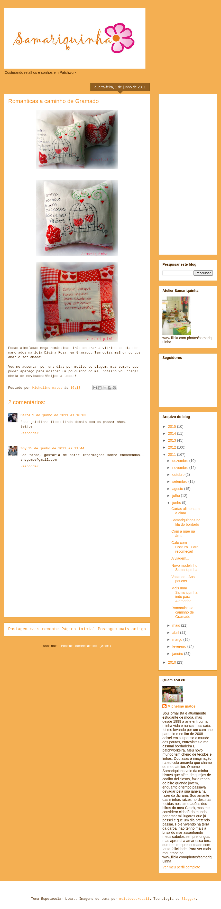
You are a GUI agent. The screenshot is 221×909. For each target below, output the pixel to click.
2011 (172, 454)
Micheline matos (182, 706)
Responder (30, 433)
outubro (178, 474)
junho (177, 502)
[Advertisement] (77, 581)
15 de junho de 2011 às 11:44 (56, 448)
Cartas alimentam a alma (185, 511)
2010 (172, 662)
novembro (180, 468)
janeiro (178, 654)
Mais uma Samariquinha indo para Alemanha (184, 594)
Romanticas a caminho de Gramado (182, 612)
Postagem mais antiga (122, 629)
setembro (180, 481)
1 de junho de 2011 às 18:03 (59, 415)
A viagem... (180, 558)
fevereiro (179, 646)
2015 (172, 426)
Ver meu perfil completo (181, 867)
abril (176, 632)
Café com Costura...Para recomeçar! (184, 547)
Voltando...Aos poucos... (183, 579)
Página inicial (78, 629)
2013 (172, 440)
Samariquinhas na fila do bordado (185, 522)
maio (176, 625)
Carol (26, 415)
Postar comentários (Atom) (86, 646)
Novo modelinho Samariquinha (184, 567)
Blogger (188, 899)
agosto (178, 489)
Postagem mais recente (33, 629)
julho (176, 496)
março (177, 639)
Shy (23, 448)
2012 (172, 447)
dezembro (180, 461)
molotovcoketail (134, 899)
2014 (172, 433)
